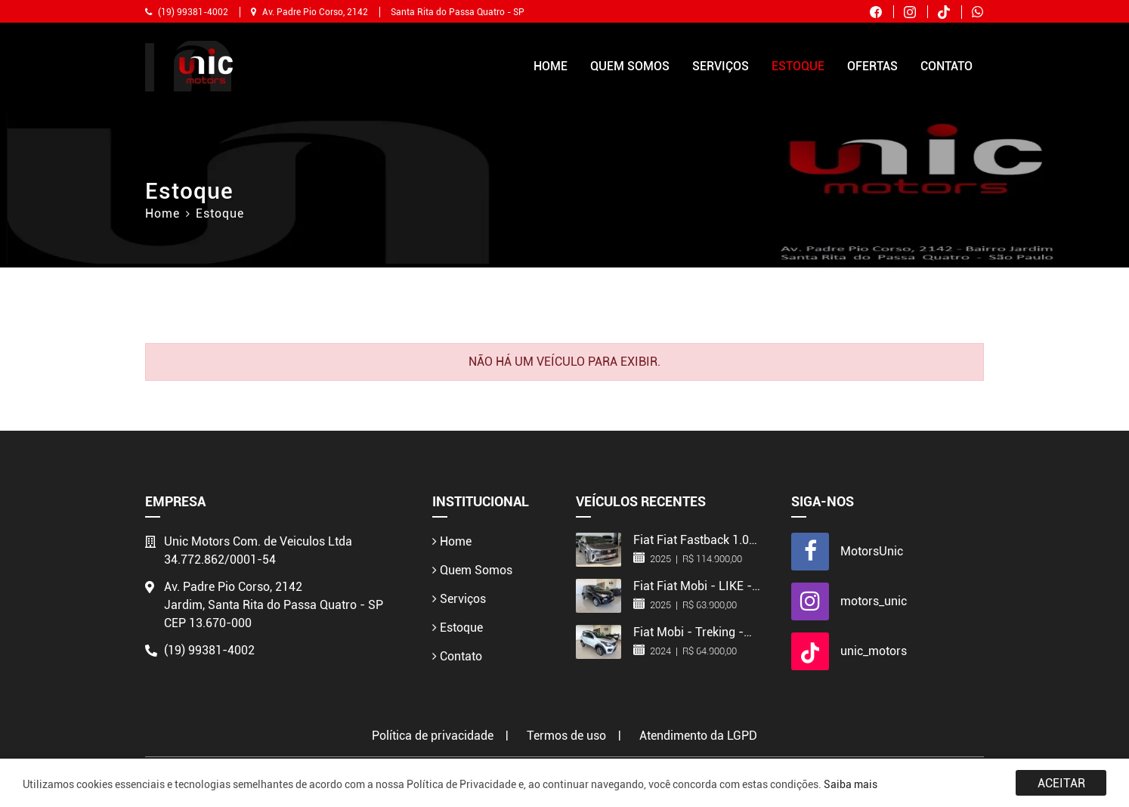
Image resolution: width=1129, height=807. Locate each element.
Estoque (798, 66)
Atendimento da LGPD (698, 735)
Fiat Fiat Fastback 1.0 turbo (691, 539)
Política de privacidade (432, 735)
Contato (946, 66)
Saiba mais (850, 784)
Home (551, 66)
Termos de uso (566, 735)
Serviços (720, 66)
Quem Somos (630, 66)
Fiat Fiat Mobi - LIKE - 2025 (692, 585)
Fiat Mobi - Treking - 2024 (688, 631)
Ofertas (872, 66)
